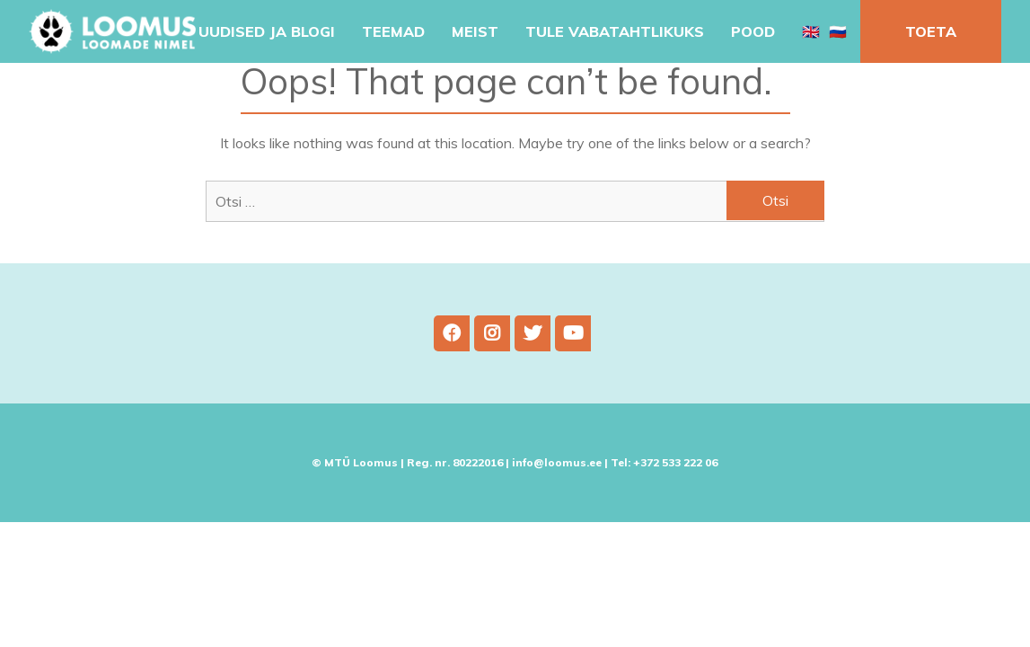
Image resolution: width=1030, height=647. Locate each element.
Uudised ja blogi (266, 31)
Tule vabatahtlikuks (614, 31)
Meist (475, 31)
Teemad (393, 31)
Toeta (930, 31)
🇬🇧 (811, 31)
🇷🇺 (838, 31)
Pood (753, 31)
